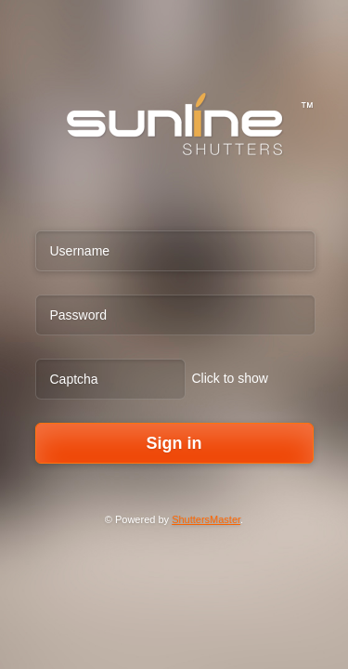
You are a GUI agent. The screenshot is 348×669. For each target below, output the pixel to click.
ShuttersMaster (206, 519)
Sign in (174, 443)
